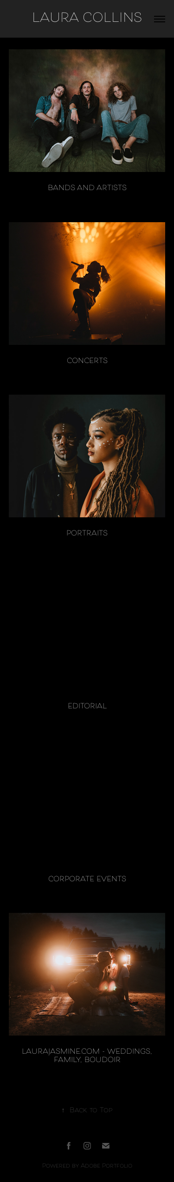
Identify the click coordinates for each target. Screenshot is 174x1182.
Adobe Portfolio (106, 1166)
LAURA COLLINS (87, 19)
